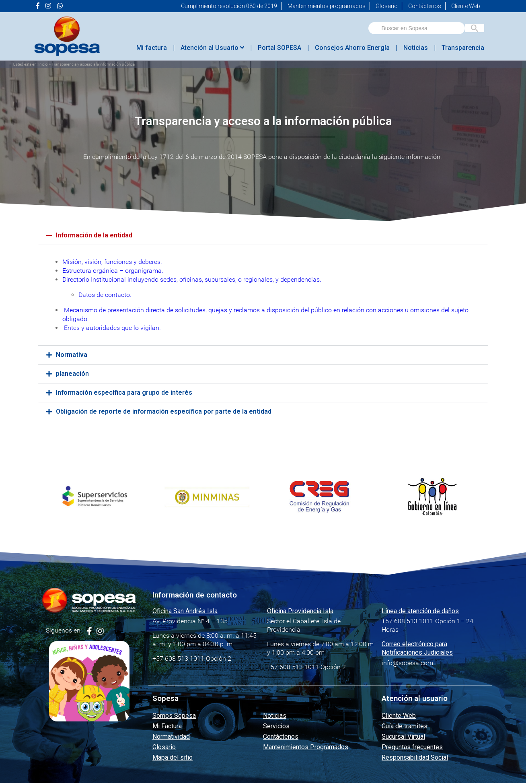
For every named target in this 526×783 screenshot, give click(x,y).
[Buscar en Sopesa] (474, 28)
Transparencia (463, 48)
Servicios (276, 726)
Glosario (387, 6)
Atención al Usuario (212, 48)
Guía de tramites (404, 726)
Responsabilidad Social (415, 757)
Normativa (71, 355)
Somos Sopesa (174, 715)
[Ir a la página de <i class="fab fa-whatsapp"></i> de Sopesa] (60, 6)
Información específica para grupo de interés (124, 392)
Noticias (415, 48)
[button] (263, 235)
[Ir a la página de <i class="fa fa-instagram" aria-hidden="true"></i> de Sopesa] (48, 6)
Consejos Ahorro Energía (352, 48)
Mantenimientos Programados (305, 747)
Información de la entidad (94, 235)
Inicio (43, 64)
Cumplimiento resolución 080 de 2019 (229, 6)
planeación (72, 373)
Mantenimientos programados (327, 6)
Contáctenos (424, 6)
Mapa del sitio (172, 757)
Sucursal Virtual (403, 736)
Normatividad (171, 736)
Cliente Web (465, 6)
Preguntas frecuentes (412, 747)
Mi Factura (167, 726)
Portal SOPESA (279, 48)
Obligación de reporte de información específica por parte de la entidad (163, 411)
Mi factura (151, 48)
